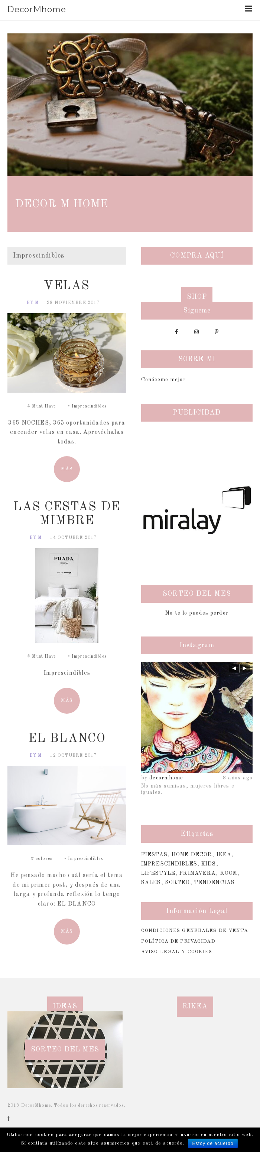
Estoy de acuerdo (212, 1143)
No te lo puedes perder (196, 613)
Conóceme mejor (163, 379)
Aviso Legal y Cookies (176, 951)
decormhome (166, 777)
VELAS (67, 286)
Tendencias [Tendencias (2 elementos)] (214, 882)
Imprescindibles (89, 406)
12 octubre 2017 (73, 755)
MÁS (67, 469)
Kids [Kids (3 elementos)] (208, 864)
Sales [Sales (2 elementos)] (151, 882)
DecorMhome (36, 9)
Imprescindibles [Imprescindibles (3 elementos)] (169, 864)
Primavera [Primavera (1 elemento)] (197, 873)
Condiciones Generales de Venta (194, 930)
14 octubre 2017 (73, 538)
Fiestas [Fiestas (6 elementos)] (154, 854)
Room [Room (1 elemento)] (228, 873)
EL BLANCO (66, 739)
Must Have (44, 406)
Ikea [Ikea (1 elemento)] (224, 854)
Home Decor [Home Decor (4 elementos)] (192, 854)
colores (44, 859)
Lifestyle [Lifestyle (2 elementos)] (158, 873)
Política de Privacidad (178, 941)
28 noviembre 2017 (73, 303)
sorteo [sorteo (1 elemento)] (177, 882)
